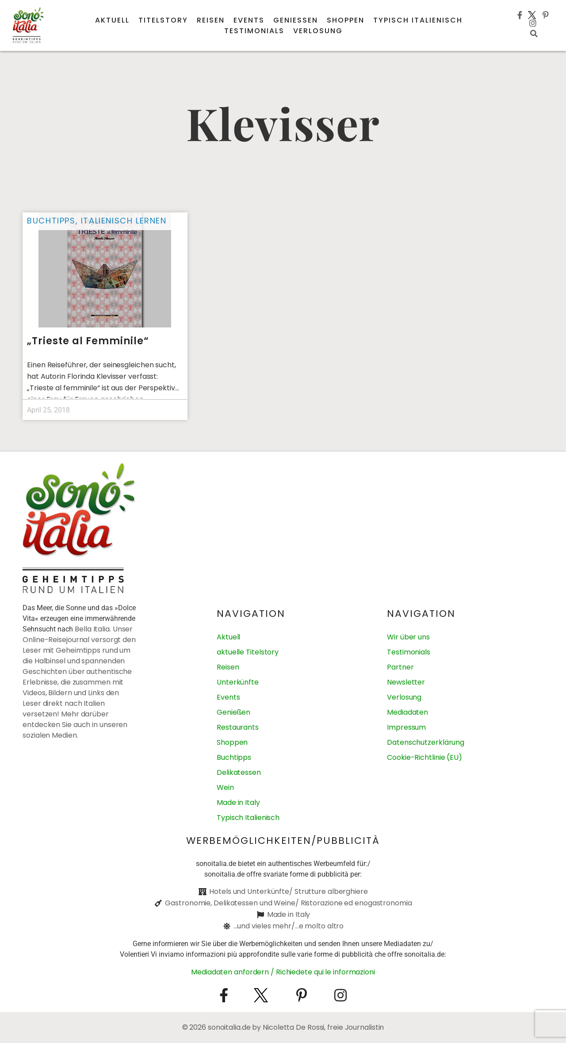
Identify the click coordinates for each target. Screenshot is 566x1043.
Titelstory (163, 20)
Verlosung (318, 31)
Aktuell (112, 20)
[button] (533, 33)
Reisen (211, 20)
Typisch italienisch (418, 20)
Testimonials (254, 31)
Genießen (295, 20)
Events (248, 20)
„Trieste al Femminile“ (88, 341)
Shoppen (345, 20)
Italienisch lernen (124, 220)
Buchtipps (51, 220)
